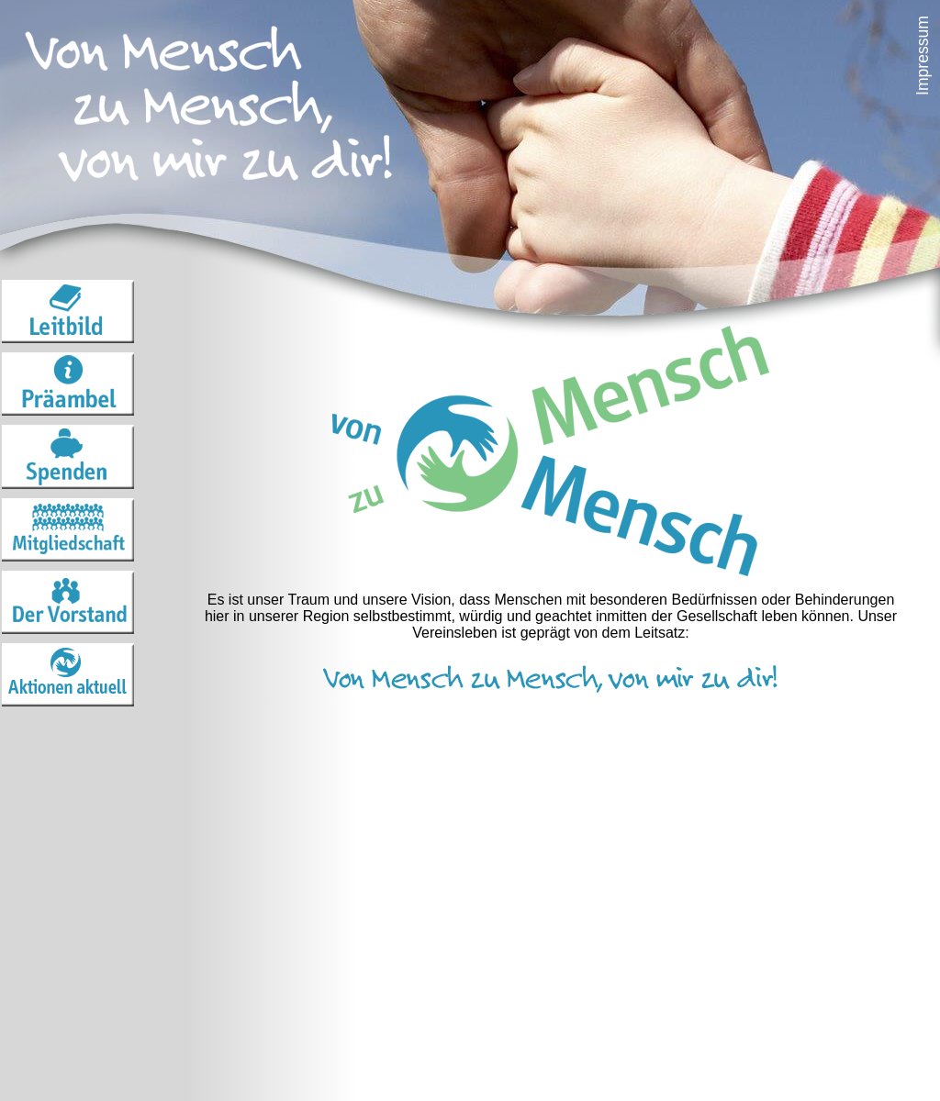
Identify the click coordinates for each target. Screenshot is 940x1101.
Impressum (922, 55)
